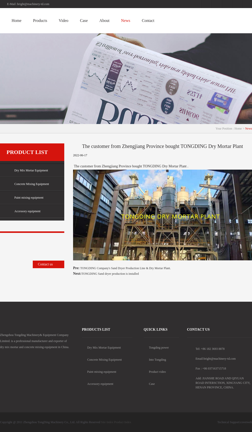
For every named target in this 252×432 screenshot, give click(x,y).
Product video (155, 372)
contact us (198, 329)
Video (63, 20)
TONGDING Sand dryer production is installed (110, 273)
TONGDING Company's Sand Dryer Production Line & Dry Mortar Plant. (125, 268)
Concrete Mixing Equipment (28, 184)
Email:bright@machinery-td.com (216, 358)
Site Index (107, 422)
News (125, 20)
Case (84, 20)
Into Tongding (155, 359)
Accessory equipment (24, 211)
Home (16, 20)
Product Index (122, 422)
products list (96, 329)
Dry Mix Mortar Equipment (27, 170)
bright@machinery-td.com (33, 4)
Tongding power (156, 347)
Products (40, 20)
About (104, 20)
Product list (27, 152)
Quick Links (156, 329)
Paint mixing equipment (25, 198)
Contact (148, 20)
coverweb (246, 422)
